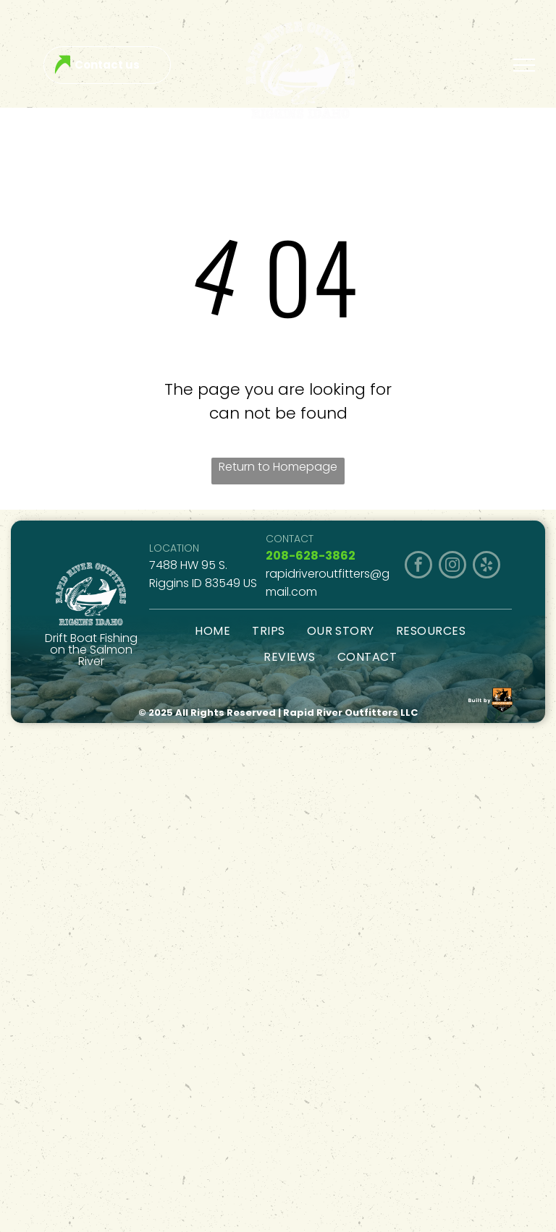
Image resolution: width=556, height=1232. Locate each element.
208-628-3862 (310, 555)
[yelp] (486, 566)
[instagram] (452, 566)
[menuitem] (212, 630)
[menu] (524, 65)
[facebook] (418, 566)
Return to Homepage (278, 466)
